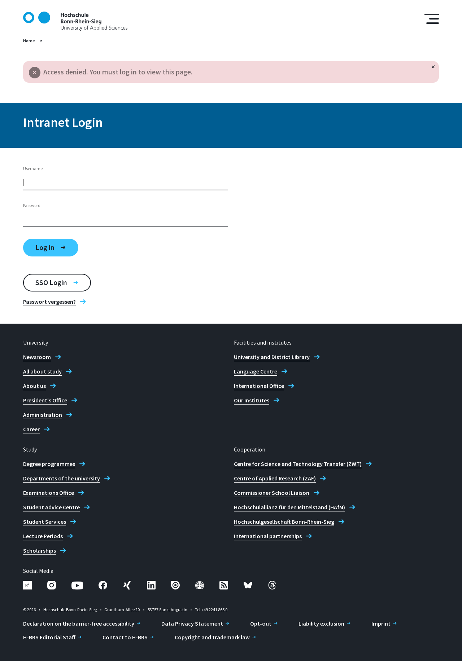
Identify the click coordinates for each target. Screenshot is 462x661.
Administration (42, 414)
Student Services (44, 521)
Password (31, 205)
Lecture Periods (43, 536)
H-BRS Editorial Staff (49, 637)
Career (31, 429)
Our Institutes (251, 400)
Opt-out (260, 623)
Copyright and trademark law (212, 637)
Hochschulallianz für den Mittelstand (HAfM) (289, 507)
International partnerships (268, 536)
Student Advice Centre (51, 507)
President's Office (45, 400)
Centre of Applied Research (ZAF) (275, 478)
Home (29, 40)
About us (34, 385)
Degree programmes (49, 463)
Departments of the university (61, 478)
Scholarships (39, 550)
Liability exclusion (321, 623)
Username (33, 168)
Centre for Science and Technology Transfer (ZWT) (298, 463)
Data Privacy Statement (192, 623)
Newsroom (37, 356)
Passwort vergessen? (49, 301)
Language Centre (255, 371)
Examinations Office (48, 492)
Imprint (381, 623)
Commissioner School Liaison (271, 492)
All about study (42, 371)
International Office (259, 385)
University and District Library (272, 356)
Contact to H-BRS (125, 637)
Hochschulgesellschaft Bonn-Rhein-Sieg (284, 521)
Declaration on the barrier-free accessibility (78, 623)
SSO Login (51, 282)
